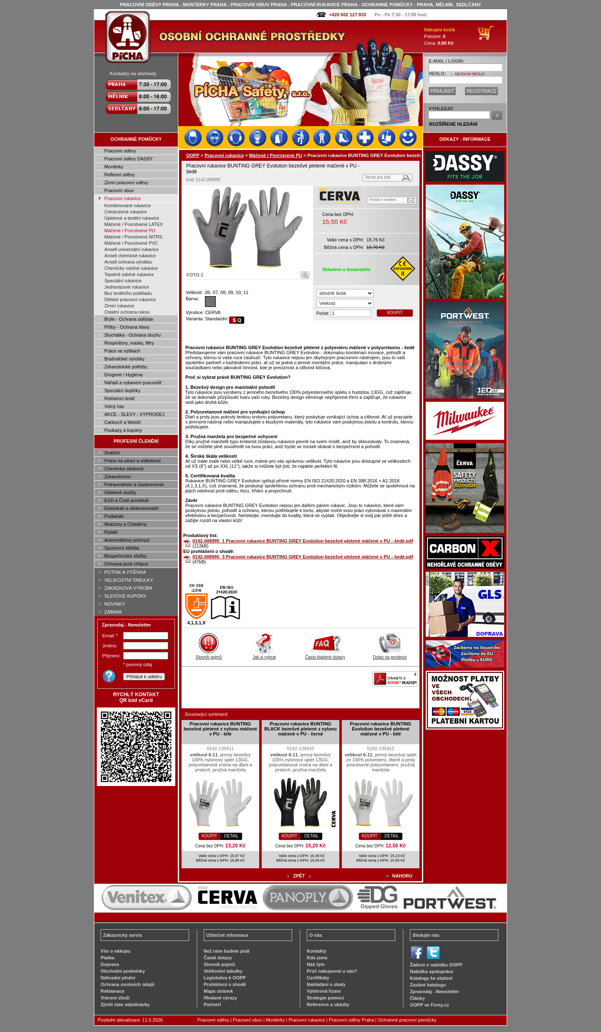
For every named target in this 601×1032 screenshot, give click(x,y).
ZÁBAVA (113, 611)
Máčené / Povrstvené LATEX (133, 224)
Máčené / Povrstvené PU (129, 230)
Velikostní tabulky (223, 971)
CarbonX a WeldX (122, 422)
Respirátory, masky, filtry (129, 342)
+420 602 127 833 (347, 14)
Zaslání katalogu (428, 984)
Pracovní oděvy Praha (351, 1019)
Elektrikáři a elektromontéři (131, 508)
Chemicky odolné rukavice (131, 268)
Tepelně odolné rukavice (129, 274)
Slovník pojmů (209, 654)
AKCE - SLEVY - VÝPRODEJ (134, 414)
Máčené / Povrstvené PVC (131, 243)
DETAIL (231, 836)
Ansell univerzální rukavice (131, 249)
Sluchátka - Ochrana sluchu (132, 334)
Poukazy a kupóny (123, 430)
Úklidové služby (120, 492)
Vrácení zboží (115, 997)
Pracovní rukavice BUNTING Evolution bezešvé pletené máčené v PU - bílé (380, 728)
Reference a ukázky (328, 1004)
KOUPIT (394, 312)
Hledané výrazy (220, 997)
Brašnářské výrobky (124, 358)
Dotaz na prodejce (390, 654)
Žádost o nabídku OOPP (436, 964)
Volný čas (114, 406)
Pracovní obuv (119, 190)
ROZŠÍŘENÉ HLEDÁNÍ (453, 124)
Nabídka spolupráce (432, 971)
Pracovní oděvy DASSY (128, 158)
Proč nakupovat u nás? (332, 971)
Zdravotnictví (117, 476)
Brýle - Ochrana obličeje (128, 319)
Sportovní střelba (121, 547)
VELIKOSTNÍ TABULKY (128, 580)
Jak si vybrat (264, 654)
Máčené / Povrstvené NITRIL (133, 236)
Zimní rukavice (119, 305)
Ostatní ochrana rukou (127, 311)
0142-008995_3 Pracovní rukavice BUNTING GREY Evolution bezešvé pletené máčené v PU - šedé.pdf (302, 556)
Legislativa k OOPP (225, 977)
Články (417, 998)
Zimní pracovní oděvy (126, 182)
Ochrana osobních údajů (127, 984)
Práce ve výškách (122, 350)
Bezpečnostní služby (125, 555)
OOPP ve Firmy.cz (429, 1004)
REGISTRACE (482, 91)
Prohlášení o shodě (225, 984)
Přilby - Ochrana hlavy (126, 327)
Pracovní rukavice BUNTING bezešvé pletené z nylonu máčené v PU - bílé (220, 728)
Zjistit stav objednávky (125, 1004)
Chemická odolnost (124, 468)
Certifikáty (318, 977)
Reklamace (113, 991)
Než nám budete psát (227, 950)
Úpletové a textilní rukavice (131, 218)
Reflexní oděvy (119, 174)
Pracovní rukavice (122, 198)
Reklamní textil (119, 398)
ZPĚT (299, 875)
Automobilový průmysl (126, 540)
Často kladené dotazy (325, 654)
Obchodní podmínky (123, 971)
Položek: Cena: (439, 36)
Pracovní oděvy (120, 150)
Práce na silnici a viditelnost (132, 460)
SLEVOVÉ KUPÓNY (125, 595)
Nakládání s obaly (326, 984)
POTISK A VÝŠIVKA (125, 572)
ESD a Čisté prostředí (126, 500)
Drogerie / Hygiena (123, 374)
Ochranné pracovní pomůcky (407, 1019)
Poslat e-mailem (382, 200)
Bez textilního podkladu (128, 293)
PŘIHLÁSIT (442, 91)
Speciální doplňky (122, 390)
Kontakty (316, 950)
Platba (107, 957)
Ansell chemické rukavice (130, 255)
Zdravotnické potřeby (125, 366)
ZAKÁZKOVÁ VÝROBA (128, 588)
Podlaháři (114, 516)
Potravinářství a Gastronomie (134, 484)
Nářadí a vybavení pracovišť (133, 382)
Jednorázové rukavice (126, 286)
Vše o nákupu (116, 950)
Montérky (113, 166)
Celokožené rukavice (125, 211)
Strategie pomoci (325, 997)
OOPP (192, 155)
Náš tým (316, 964)
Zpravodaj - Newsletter (434, 991)
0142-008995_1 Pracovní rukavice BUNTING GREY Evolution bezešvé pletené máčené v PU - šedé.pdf (302, 540)
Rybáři (111, 532)
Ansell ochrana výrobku (128, 261)
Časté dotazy (218, 957)
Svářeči (112, 452)
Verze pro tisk (378, 177)
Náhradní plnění (118, 977)
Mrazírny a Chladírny (125, 524)
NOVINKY (114, 603)
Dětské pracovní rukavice (130, 299)
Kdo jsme (317, 957)
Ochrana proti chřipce (126, 563)
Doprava (110, 964)
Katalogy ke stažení (431, 978)
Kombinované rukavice (127, 205)
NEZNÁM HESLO (470, 74)
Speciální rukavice (122, 280)
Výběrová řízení (324, 991)
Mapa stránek (218, 991)
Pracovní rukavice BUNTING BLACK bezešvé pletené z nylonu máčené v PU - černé (300, 728)
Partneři (212, 1004)
